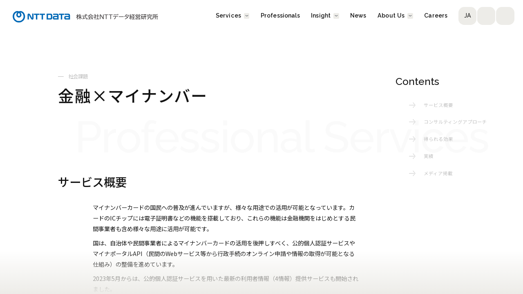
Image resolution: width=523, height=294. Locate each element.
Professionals (280, 16)
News (358, 16)
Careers (435, 16)
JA (467, 16)
